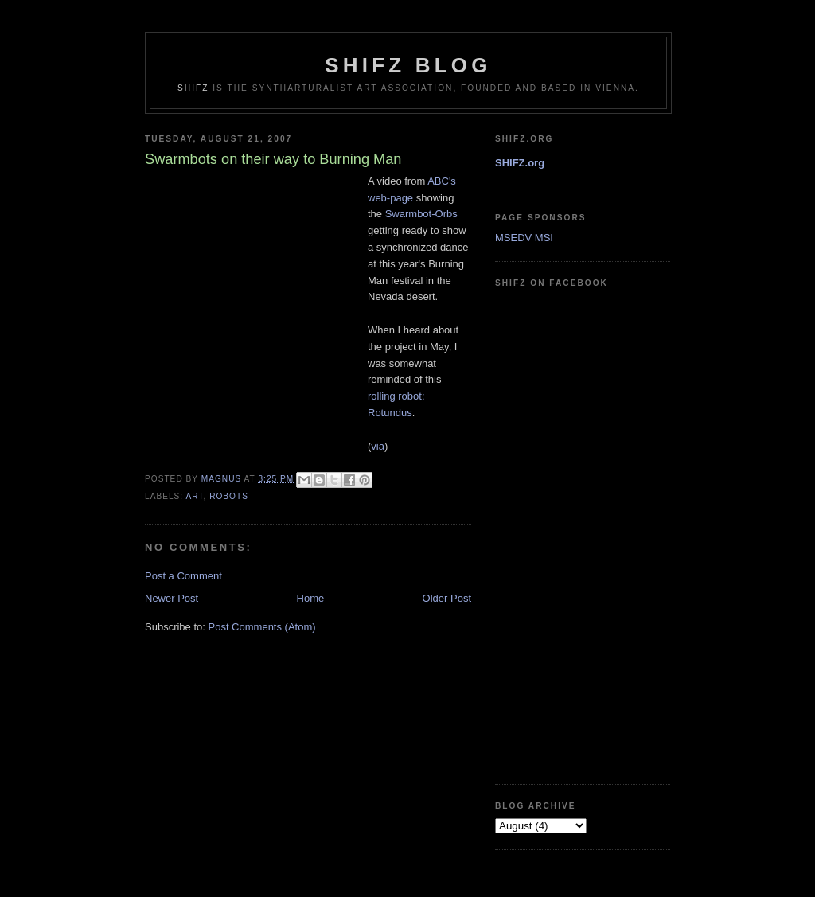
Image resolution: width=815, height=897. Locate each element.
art (194, 496)
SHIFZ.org (519, 163)
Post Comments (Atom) (262, 627)
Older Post (447, 598)
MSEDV (513, 238)
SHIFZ (193, 88)
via (377, 446)
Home (311, 598)
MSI (544, 238)
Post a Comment (183, 576)
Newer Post (171, 598)
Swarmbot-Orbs (421, 214)
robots (228, 496)
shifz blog (408, 65)
